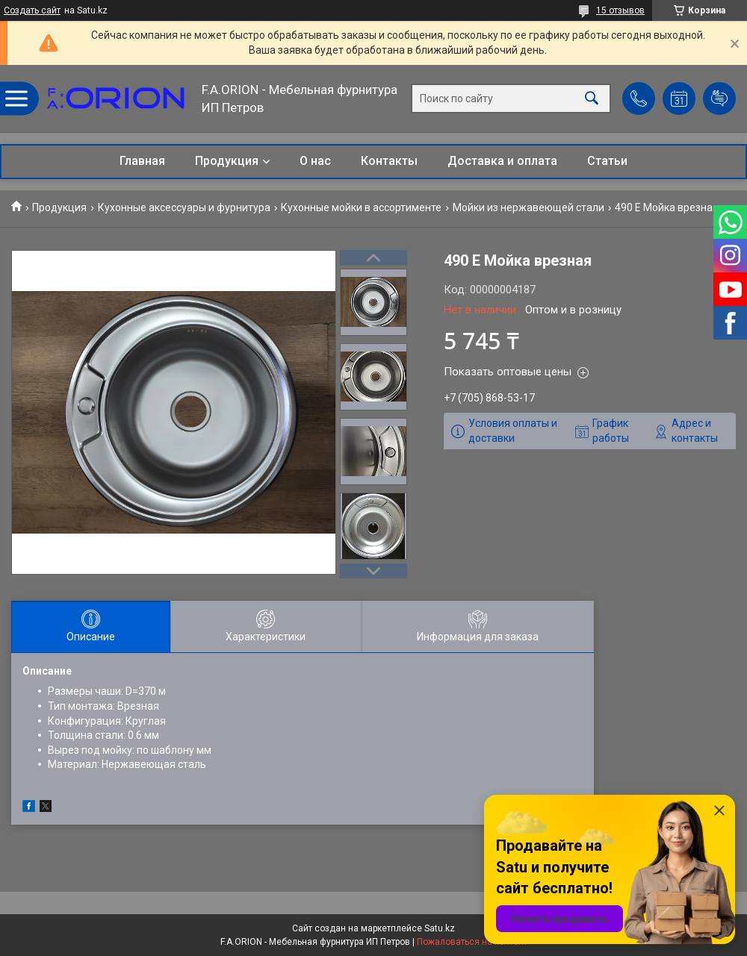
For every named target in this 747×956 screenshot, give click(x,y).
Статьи (607, 161)
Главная (142, 161)
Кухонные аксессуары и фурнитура (184, 207)
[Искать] (592, 99)
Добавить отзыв (719, 98)
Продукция (226, 161)
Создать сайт (32, 10)
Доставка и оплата (502, 161)
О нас (315, 161)
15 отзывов (620, 10)
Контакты (389, 161)
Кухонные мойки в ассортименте (361, 207)
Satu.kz (439, 928)
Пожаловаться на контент (472, 942)
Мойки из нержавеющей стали (528, 207)
